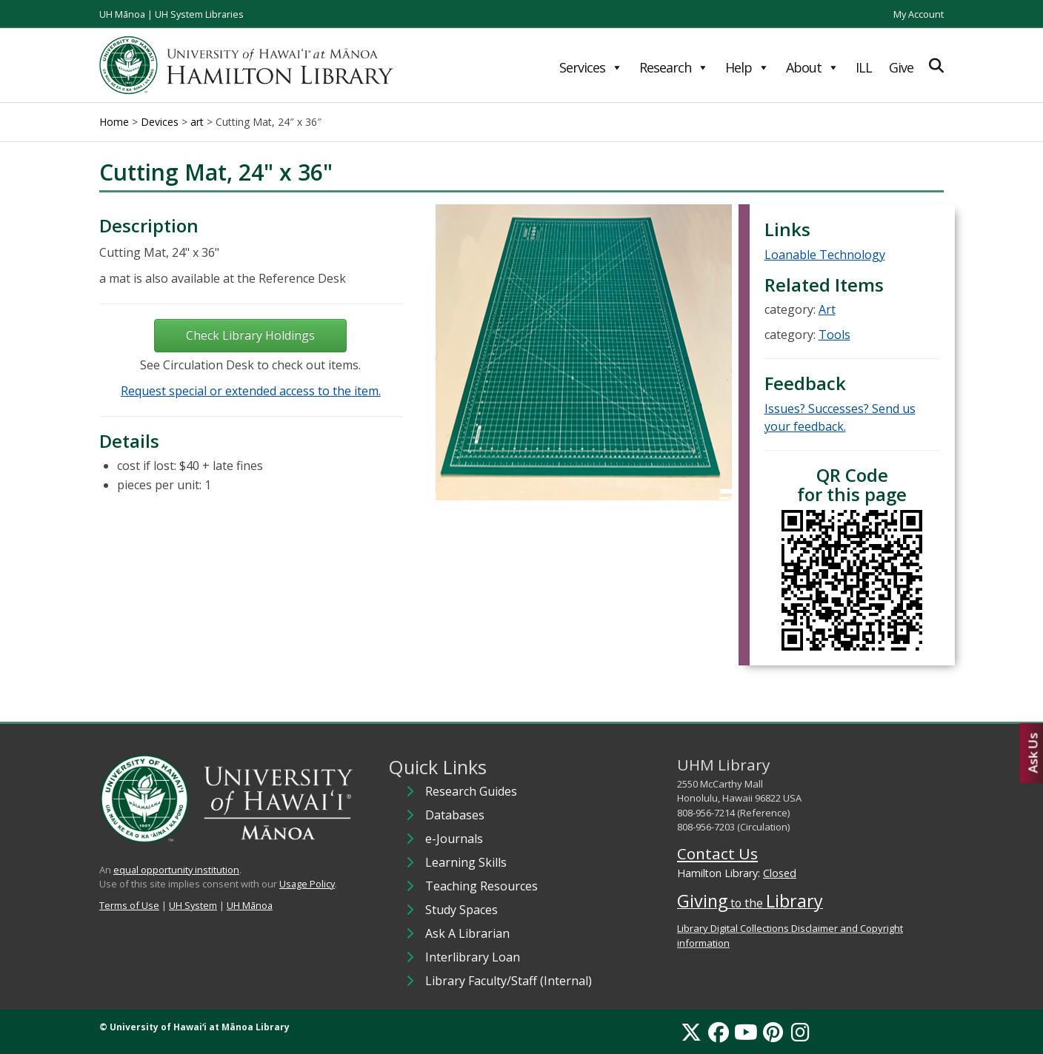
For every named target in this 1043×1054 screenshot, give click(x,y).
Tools (834, 334)
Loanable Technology (824, 254)
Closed (779, 873)
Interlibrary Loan (472, 957)
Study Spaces (461, 910)
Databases (454, 815)
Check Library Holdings (250, 335)
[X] (691, 1032)
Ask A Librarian (467, 933)
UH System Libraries (199, 14)
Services (590, 67)
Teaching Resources (481, 886)
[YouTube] (746, 1032)
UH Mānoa (122, 14)
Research (673, 67)
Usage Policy (307, 883)
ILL (864, 67)
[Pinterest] (773, 1032)
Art (827, 309)
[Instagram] (800, 1032)
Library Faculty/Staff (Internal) (508, 981)
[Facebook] (718, 1032)
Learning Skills (466, 862)
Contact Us (717, 853)
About (812, 67)
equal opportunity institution (176, 869)
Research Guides (471, 791)
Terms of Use (129, 905)
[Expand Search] (936, 65)
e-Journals (454, 838)
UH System (193, 905)
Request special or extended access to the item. (251, 391)
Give (901, 67)
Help (747, 67)
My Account (918, 14)
